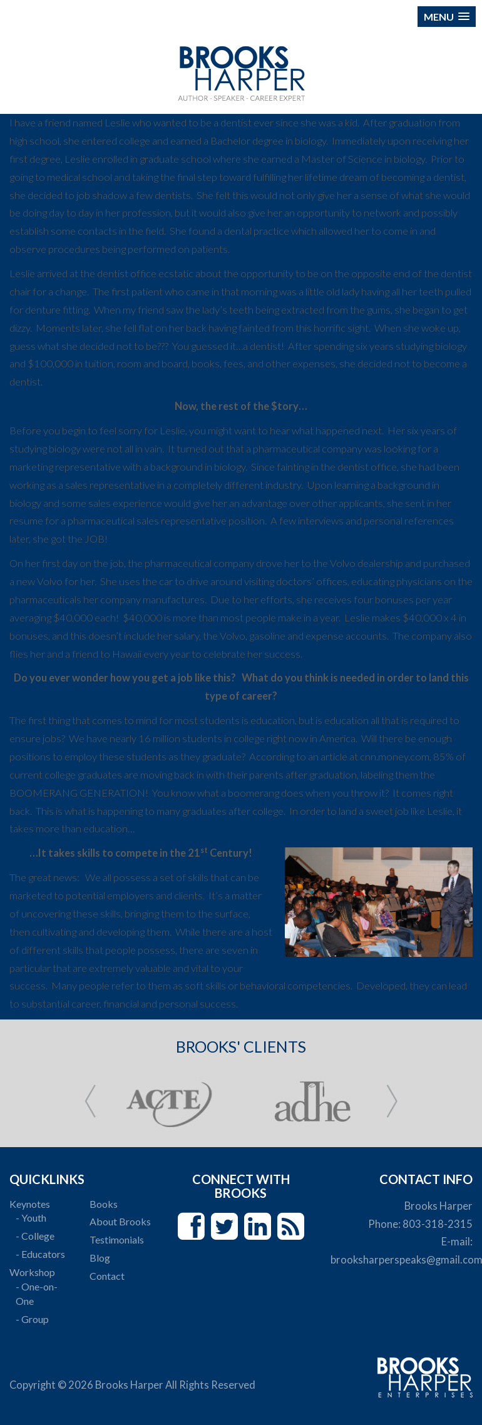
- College (35, 1236)
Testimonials (117, 1239)
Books (104, 1204)
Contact (107, 1276)
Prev (90, 1101)
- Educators (40, 1254)
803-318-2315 (438, 1224)
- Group (32, 1319)
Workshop (32, 1272)
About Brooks (120, 1221)
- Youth (31, 1217)
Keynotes (29, 1204)
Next (391, 1101)
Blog (100, 1258)
